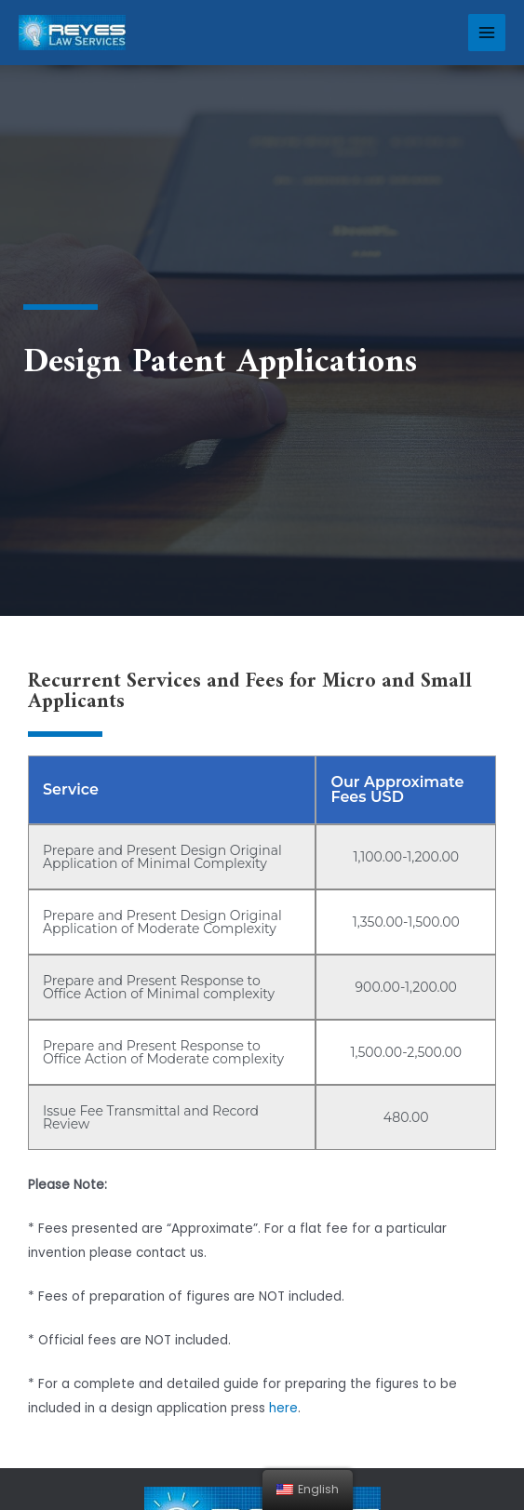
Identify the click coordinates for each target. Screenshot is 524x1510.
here (283, 1408)
